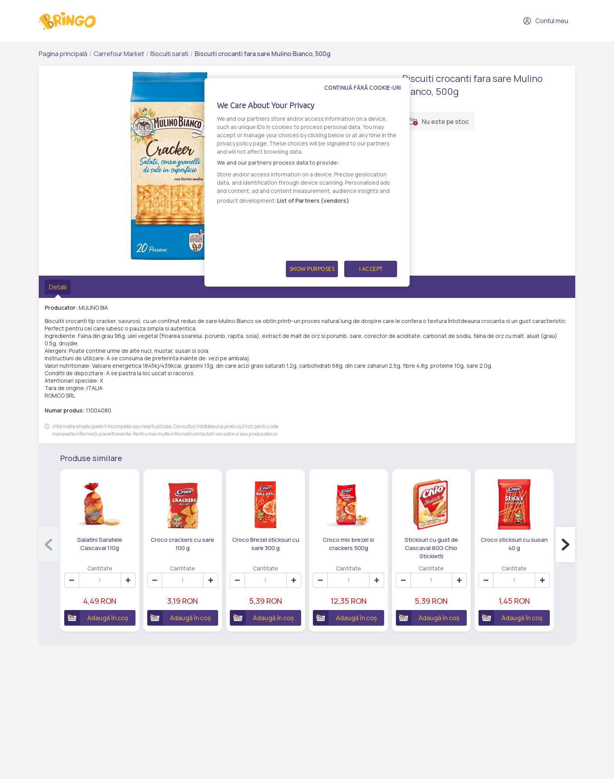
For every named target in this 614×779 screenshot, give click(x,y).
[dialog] (307, 182)
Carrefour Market (119, 53)
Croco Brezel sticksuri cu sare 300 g (265, 544)
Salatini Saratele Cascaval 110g (99, 544)
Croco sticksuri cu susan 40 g (514, 544)
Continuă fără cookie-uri (362, 88)
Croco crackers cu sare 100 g (182, 544)
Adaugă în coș (96, 617)
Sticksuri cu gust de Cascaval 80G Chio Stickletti (431, 548)
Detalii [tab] (58, 287)
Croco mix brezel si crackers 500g (348, 544)
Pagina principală (63, 53)
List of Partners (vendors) (313, 200)
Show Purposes (312, 269)
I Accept (371, 269)
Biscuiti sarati (169, 53)
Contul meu (545, 20)
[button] (565, 544)
